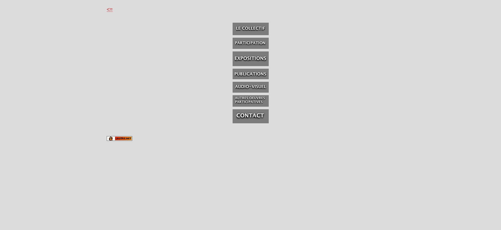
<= (110, 9)
